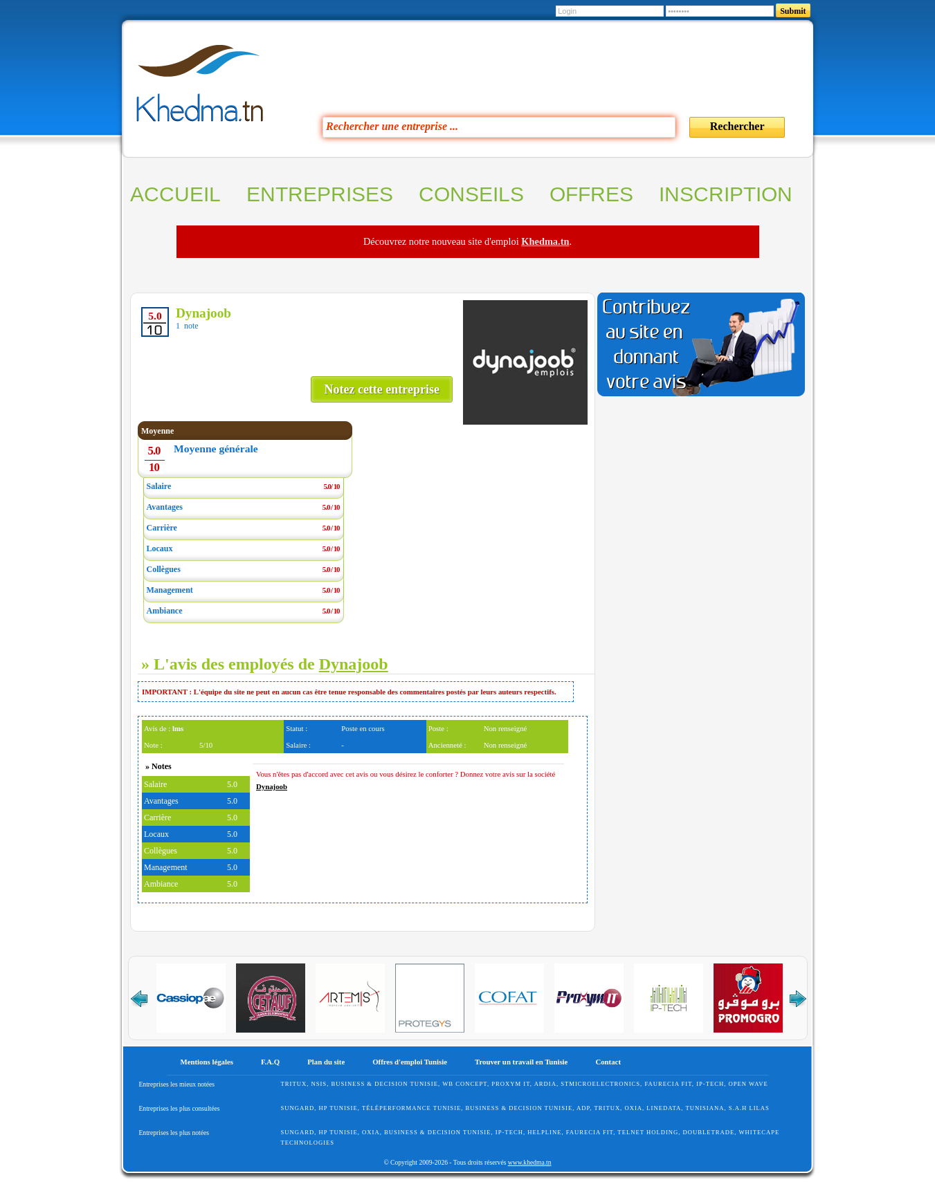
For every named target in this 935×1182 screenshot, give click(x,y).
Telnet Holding (647, 1132)
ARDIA (545, 1083)
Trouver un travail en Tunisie (521, 1062)
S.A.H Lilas (749, 1108)
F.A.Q (270, 1062)
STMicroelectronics (600, 1083)
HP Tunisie (338, 1108)
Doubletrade (709, 1132)
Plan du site (326, 1062)
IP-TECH (710, 1083)
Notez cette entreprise (381, 389)
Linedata (663, 1108)
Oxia (633, 1108)
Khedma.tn (545, 241)
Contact (608, 1062)
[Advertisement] (535, 65)
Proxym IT (510, 1083)
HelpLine (544, 1132)
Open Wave (748, 1083)
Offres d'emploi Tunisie (409, 1062)
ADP (583, 1108)
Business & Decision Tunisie (384, 1083)
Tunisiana (704, 1108)
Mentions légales (207, 1062)
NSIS (319, 1083)
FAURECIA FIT (667, 1083)
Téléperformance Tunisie (411, 1108)
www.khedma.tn (530, 1162)
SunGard (298, 1108)
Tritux (294, 1083)
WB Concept (464, 1083)
